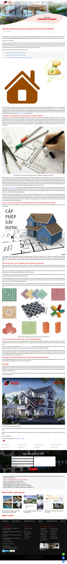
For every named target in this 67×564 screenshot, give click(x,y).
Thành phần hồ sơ (53, 531)
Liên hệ (63, 521)
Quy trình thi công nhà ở (45, 531)
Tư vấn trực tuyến (27, 536)
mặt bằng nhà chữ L (18, 438)
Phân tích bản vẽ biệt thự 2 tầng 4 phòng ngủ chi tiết (54, 511)
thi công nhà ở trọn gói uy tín (26, 346)
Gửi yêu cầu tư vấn (29, 521)
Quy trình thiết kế (27, 531)
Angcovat (8, 13)
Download (26, 538)
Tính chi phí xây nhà (53, 536)
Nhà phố (24, 2)
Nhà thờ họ (49, 2)
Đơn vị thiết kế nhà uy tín (44, 541)
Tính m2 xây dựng (44, 536)
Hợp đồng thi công (53, 528)
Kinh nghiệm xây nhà (27, 533)
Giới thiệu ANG (16, 521)
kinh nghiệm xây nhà (56, 108)
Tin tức (11, 13)
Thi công (37, 2)
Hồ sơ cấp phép (53, 533)
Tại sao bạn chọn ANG (28, 528)
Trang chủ (5, 521)
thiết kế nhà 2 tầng (13, 187)
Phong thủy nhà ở (52, 521)
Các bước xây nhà (44, 538)
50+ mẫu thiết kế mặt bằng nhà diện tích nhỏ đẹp (16, 52)
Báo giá (40, 521)
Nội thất (30, 2)
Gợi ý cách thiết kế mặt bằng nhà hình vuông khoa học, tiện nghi (19, 57)
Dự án (42, 2)
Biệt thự (17, 2)
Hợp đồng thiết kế (44, 528)
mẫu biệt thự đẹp (21, 113)
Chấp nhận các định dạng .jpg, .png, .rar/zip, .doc (21, 467)
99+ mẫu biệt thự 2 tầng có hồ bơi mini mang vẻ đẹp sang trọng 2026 (11, 511)
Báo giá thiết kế (43, 533)
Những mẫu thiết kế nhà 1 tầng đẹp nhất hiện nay (16, 55)
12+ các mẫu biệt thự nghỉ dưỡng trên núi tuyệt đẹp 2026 (32, 511)
